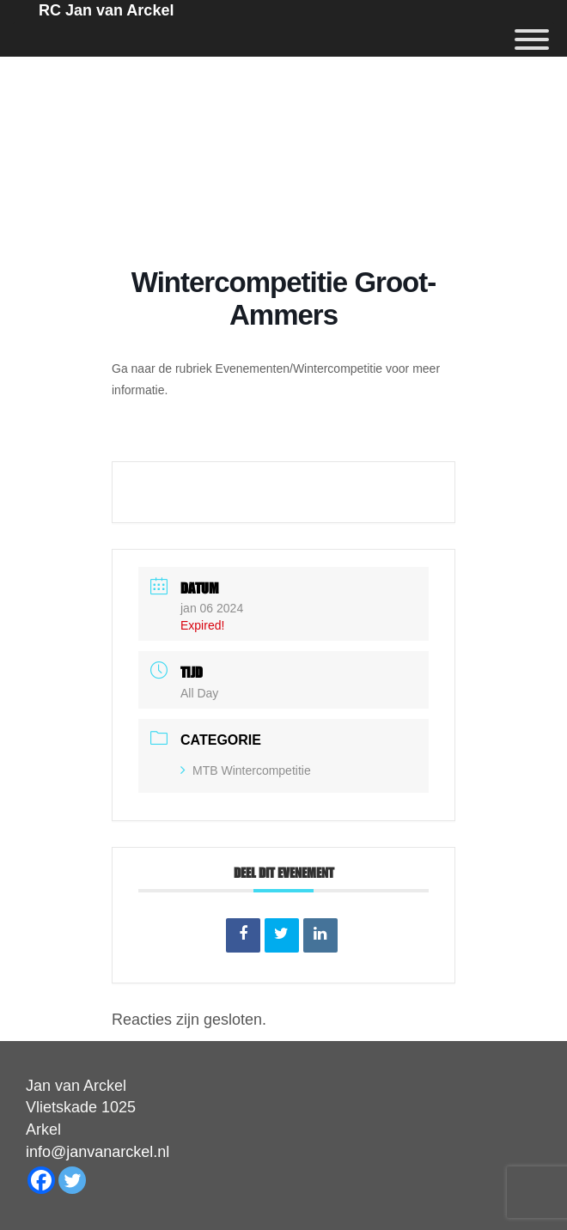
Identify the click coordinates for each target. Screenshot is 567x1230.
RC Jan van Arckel (106, 10)
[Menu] (532, 39)
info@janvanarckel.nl (97, 1151)
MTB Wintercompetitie (245, 770)
